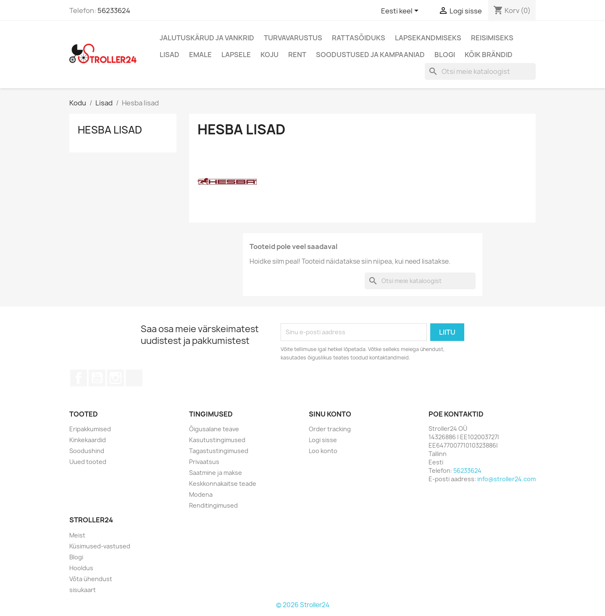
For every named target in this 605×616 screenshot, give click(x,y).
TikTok (134, 378)
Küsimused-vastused (99, 546)
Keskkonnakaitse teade (222, 484)
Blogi (444, 54)
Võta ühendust (90, 579)
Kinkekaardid (87, 440)
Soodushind (86, 451)
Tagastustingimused (218, 451)
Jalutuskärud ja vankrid (207, 37)
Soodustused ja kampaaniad (370, 54)
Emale (200, 54)
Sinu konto (330, 414)
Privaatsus (204, 462)
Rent (297, 54)
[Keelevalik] (401, 11)
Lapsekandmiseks (428, 37)
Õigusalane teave (214, 429)
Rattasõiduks (358, 37)
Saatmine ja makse (215, 473)
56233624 (113, 10)
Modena (201, 494)
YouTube (97, 378)
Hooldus (81, 568)
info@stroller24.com (506, 479)
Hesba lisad (110, 130)
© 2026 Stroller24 (302, 604)
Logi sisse (323, 440)
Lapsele (236, 54)
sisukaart (82, 590)
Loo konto (323, 451)
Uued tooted (87, 462)
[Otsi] (480, 71)
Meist (77, 535)
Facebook (78, 378)
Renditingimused (213, 505)
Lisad (169, 54)
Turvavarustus (293, 37)
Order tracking (330, 429)
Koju (269, 54)
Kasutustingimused (217, 440)
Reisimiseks (492, 37)
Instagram (115, 378)
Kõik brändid (489, 54)
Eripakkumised (90, 429)
